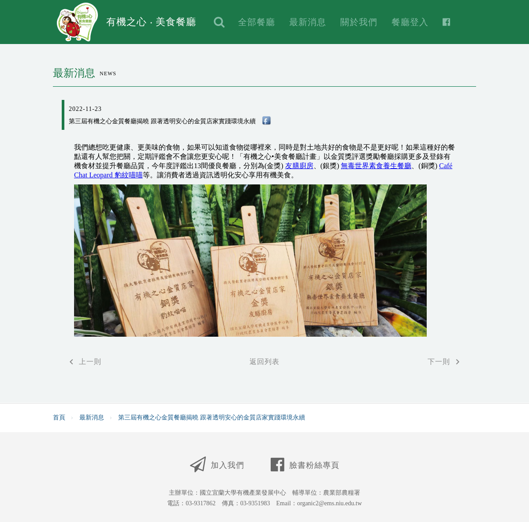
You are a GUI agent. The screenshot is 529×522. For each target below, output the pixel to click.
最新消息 (307, 22)
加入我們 (217, 463)
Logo (77, 22)
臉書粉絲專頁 (305, 463)
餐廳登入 (409, 22)
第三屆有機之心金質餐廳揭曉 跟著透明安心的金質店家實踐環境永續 (211, 418)
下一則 (445, 362)
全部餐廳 (256, 22)
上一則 (83, 362)
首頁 (59, 418)
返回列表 (264, 361)
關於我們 (358, 22)
